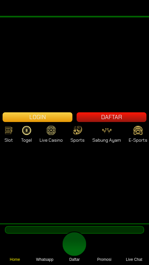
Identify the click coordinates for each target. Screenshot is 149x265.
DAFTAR (111, 117)
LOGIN (37, 117)
